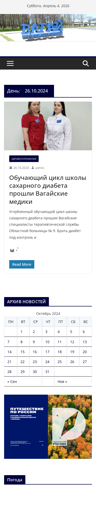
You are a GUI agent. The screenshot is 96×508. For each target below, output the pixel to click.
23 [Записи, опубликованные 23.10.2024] (35, 361)
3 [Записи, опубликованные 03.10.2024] (46, 331)
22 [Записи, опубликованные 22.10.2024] (22, 361)
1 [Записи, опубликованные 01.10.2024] (21, 331)
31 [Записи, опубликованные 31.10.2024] (47, 371)
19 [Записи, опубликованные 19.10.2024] (72, 351)
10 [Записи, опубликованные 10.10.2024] (47, 341)
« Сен (12, 381)
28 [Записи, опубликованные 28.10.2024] (9, 371)
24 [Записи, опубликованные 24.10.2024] (47, 361)
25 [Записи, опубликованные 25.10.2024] (60, 361)
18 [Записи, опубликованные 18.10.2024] (60, 351)
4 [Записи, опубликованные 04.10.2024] (59, 331)
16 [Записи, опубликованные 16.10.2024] (35, 351)
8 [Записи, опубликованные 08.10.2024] (21, 341)
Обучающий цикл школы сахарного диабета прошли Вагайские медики (47, 189)
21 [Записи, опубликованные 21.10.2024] (9, 361)
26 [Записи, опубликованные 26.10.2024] (72, 361)
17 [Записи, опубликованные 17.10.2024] (47, 351)
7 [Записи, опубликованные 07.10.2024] (8, 341)
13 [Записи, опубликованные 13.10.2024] (85, 341)
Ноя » (62, 381)
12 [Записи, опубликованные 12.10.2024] (72, 341)
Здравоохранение (24, 159)
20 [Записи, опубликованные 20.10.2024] (85, 351)
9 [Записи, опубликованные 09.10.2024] (34, 341)
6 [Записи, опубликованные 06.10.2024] (84, 331)
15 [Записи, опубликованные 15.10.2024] (22, 351)
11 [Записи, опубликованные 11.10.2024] (60, 341)
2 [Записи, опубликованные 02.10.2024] (34, 331)
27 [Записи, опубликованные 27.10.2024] (85, 361)
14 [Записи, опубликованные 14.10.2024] (9, 351)
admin (39, 168)
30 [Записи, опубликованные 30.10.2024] (35, 371)
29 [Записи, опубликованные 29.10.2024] (22, 371)
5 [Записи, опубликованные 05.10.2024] (71, 331)
